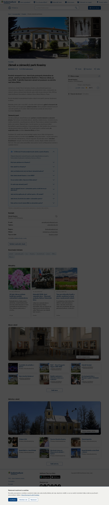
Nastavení (34, 499)
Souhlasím (13, 499)
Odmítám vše (23, 499)
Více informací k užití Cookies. (30, 495)
